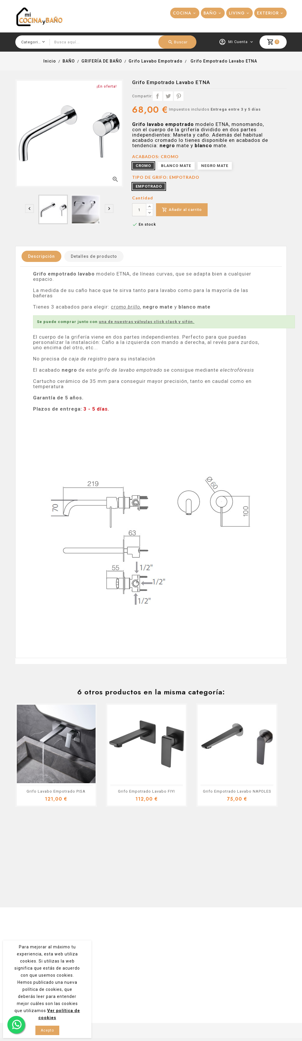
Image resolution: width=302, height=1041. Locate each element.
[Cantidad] (139, 209)
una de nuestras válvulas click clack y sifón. (146, 321)
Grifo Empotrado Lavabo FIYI (146, 791)
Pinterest (178, 96)
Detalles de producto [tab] (94, 256)
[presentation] (29, 208)
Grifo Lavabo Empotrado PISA (56, 791)
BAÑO (210, 13)
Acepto (47, 1030)
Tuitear (168, 96)
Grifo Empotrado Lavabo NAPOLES (237, 791)
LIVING (237, 13)
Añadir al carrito (182, 210)
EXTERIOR (268, 13)
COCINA (182, 13)
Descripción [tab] (41, 256)
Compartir (157, 96)
